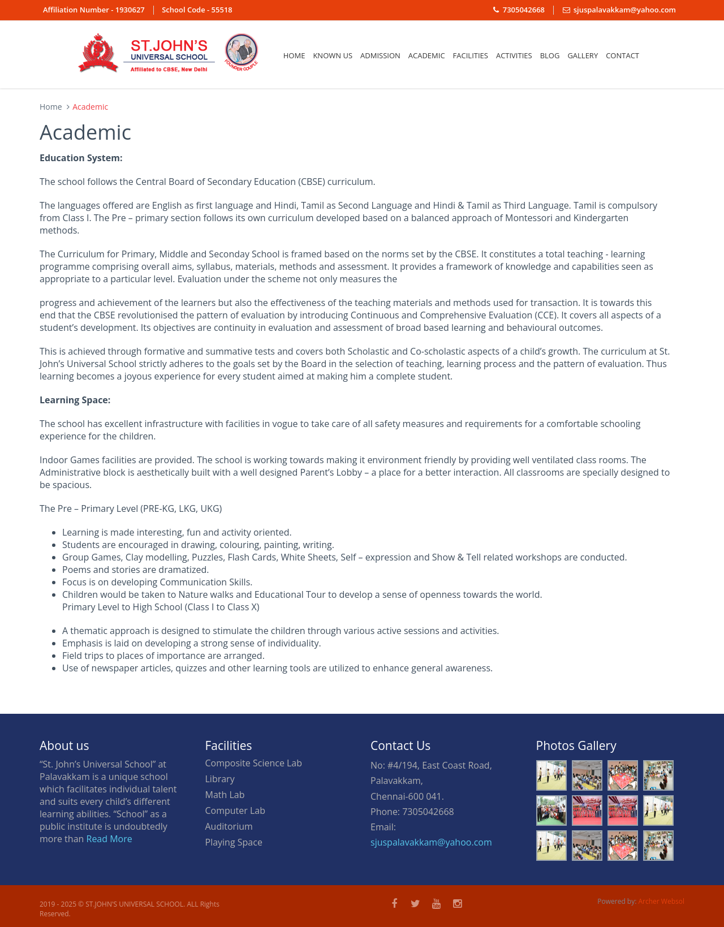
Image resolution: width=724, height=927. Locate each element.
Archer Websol (662, 901)
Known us (332, 55)
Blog (550, 55)
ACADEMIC (426, 55)
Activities (514, 55)
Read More (109, 839)
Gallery (582, 55)
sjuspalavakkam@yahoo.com (431, 842)
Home (294, 55)
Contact (622, 55)
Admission (380, 55)
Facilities (470, 55)
